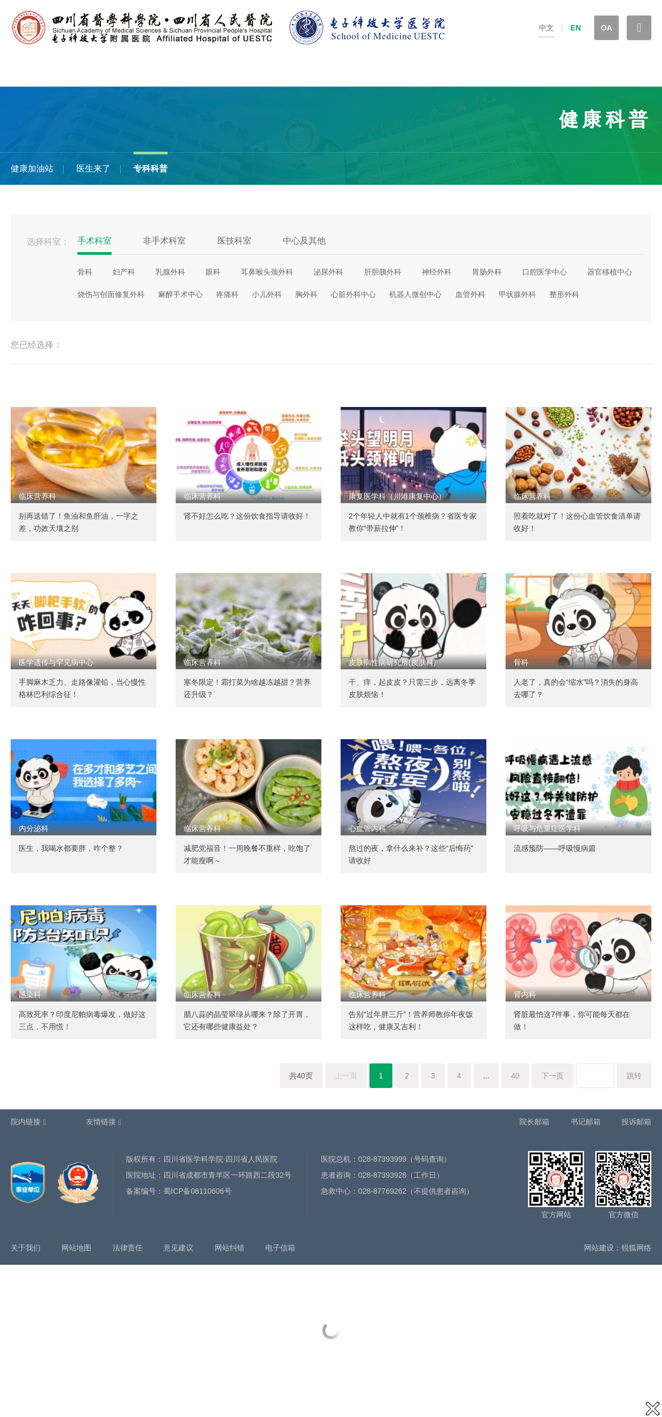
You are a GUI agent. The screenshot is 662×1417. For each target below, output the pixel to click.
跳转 (634, 1075)
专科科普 (150, 168)
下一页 (552, 1075)
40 (515, 1075)
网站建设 (599, 1247)
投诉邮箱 (636, 1121)
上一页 (346, 1075)
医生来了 (93, 168)
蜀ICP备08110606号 (197, 1191)
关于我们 (26, 1247)
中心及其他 (304, 240)
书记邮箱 (586, 1121)
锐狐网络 (636, 1247)
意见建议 (178, 1247)
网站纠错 (230, 1247)
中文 (546, 28)
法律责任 (128, 1247)
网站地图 (76, 1247)
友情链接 (101, 1121)
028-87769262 (382, 1191)
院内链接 (26, 1121)
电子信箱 (280, 1247)
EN (576, 28)
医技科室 (234, 240)
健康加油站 (32, 168)
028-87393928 (382, 1175)
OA (606, 28)
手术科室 (94, 240)
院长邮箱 (534, 1121)
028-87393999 (382, 1159)
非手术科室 (164, 240)
